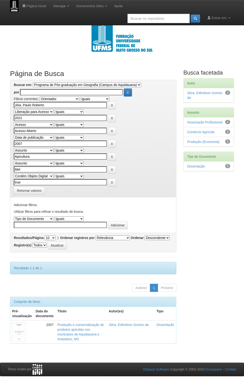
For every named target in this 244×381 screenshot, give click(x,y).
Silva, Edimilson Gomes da (128, 325)
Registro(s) (22, 245)
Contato (230, 369)
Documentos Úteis (91, 6)
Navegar (61, 6)
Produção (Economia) (203, 142)
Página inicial (34, 6)
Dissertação (165, 325)
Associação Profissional (205, 122)
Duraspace (214, 369)
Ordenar (137, 238)
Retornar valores (29, 191)
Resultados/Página (29, 238)
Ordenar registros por (77, 238)
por (16, 92)
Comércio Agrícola (200, 132)
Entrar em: (218, 18)
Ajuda (118, 6)
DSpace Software (156, 369)
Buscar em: (23, 85)
